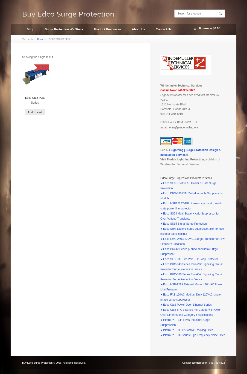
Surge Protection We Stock (63, 30)
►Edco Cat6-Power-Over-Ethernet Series (186, 304)
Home (40, 39)
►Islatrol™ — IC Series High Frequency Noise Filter (192, 335)
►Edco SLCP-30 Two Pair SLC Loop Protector (189, 259)
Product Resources (107, 30)
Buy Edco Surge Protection (68, 14)
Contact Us (163, 30)
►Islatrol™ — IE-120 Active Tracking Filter (186, 330)
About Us (138, 30)
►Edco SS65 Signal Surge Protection (183, 223)
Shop (30, 30)
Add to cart (35, 112)
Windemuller (199, 362)
